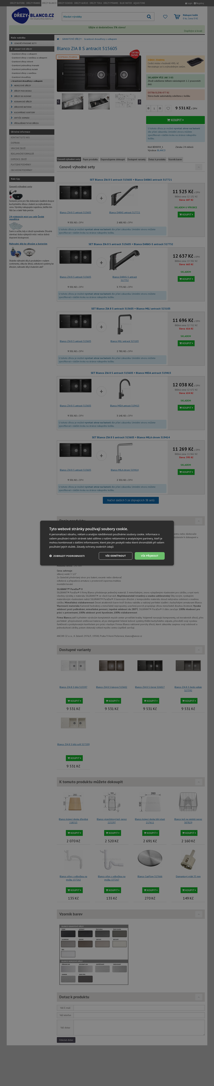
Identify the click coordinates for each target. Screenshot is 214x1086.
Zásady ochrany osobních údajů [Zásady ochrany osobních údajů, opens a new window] (95, 546)
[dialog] (107, 542)
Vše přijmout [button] (149, 555)
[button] (67, 556)
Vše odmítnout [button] (115, 555)
